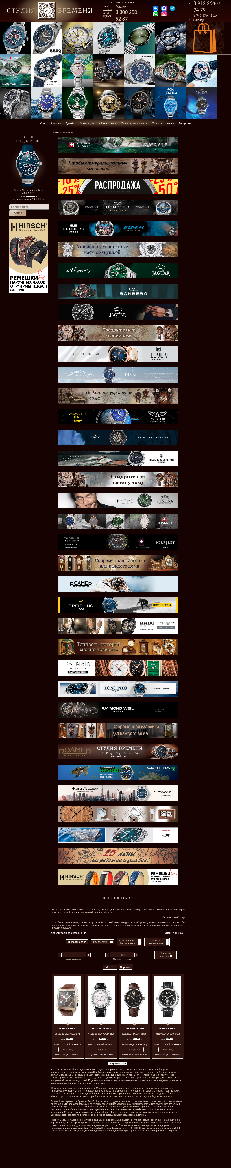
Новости (56, 123)
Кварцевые (154, 940)
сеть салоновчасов (107, 9)
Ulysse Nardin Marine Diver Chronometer (28, 191)
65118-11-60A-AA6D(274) (67, 1034)
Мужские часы (127, 943)
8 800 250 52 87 (126, 15)
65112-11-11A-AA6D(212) (101, 1034)
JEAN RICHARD (67, 1028)
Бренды (70, 123)
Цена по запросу (166, 955)
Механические (154, 943)
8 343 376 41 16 (205, 15)
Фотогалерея (86, 123)
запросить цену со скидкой (67, 1055)
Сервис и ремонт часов (134, 123)
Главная (54, 132)
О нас (43, 123)
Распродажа (100, 942)
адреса (107, 15)
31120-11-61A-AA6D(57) (168, 1034)
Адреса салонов (108, 123)
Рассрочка (185, 123)
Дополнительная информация (68, 932)
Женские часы (127, 940)
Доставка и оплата (163, 123)
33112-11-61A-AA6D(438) (134, 1034)
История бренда (174, 932)
